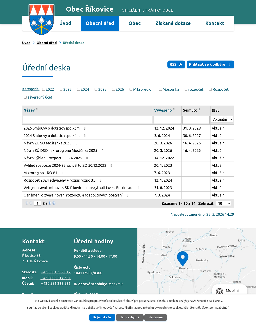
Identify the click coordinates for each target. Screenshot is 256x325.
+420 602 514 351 (55, 278)
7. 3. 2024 (162, 195)
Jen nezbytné (129, 317)
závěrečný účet (40, 97)
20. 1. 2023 (163, 165)
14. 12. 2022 (164, 158)
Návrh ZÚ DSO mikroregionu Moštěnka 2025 (64, 150)
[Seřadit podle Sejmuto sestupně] (199, 110)
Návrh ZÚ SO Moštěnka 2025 (51, 143)
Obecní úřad (100, 23)
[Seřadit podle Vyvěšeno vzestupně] (174, 108)
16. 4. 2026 (192, 143)
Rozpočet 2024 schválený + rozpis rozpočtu (63, 180)
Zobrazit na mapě (196, 265)
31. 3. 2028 (192, 128)
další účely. (216, 300)
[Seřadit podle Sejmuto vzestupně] (199, 108)
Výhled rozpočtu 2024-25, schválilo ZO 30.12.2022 (69, 165)
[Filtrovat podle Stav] (222, 119)
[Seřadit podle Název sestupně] (37, 110)
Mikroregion (143, 89)
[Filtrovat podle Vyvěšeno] (167, 120)
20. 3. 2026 (163, 143)
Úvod (65, 23)
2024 (85, 89)
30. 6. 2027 (192, 135)
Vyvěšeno (163, 110)
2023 (67, 89)
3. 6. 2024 (162, 135)
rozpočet (195, 89)
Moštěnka (171, 89)
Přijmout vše (102, 317)
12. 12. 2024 (164, 128)
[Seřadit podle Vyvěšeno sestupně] (174, 110)
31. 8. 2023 (163, 188)
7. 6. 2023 (162, 173)
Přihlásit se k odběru (210, 64)
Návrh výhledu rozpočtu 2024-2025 (57, 158)
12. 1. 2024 (163, 180)
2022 (50, 89)
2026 (120, 89)
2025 (102, 89)
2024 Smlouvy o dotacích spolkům (55, 135)
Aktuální (218, 128)
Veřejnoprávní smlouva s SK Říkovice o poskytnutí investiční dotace (82, 188)
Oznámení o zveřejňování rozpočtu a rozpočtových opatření (77, 195)
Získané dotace (173, 23)
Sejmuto (190, 110)
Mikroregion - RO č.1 (44, 173)
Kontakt (214, 23)
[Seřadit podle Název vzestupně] (37, 108)
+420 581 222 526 (56, 283)
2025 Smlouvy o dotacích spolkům (55, 128)
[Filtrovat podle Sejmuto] (196, 120)
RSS (176, 64)
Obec (135, 23)
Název (29, 110)
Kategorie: (31, 89)
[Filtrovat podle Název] (87, 120)
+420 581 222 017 (56, 272)
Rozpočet (221, 89)
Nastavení (156, 317)
